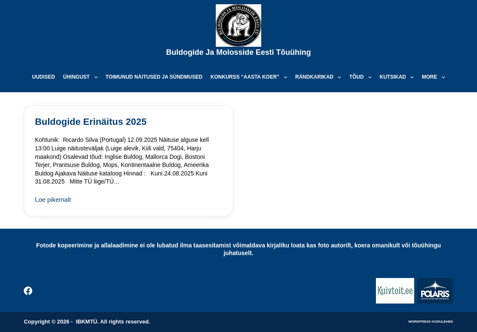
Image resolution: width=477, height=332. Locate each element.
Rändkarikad (319, 77)
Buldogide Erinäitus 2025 (91, 121)
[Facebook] (28, 291)
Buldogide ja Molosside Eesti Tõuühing (238, 52)
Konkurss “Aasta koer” (251, 77)
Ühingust (82, 77)
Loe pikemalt (53, 200)
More (435, 77)
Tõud (362, 77)
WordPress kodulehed (431, 321)
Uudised (43, 77)
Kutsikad (398, 77)
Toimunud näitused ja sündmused (154, 77)
